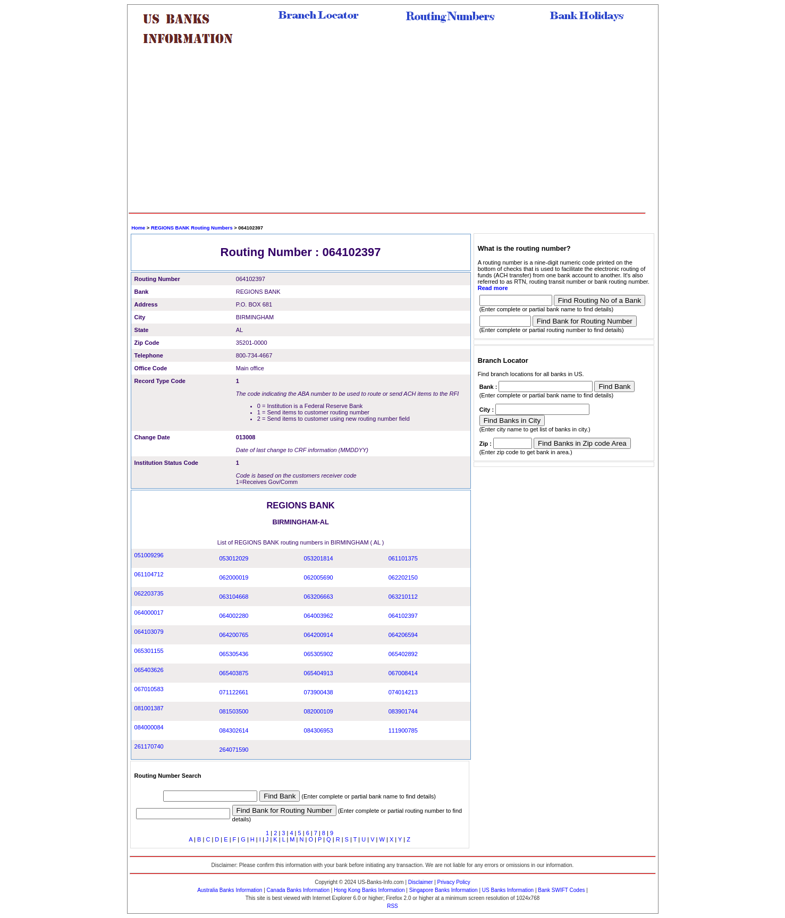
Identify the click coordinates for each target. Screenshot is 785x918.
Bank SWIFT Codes (561, 890)
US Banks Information (508, 890)
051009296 (149, 555)
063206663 (318, 596)
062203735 (149, 593)
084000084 (149, 727)
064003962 (318, 616)
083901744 (403, 711)
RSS (392, 906)
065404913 (318, 673)
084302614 (233, 730)
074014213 (403, 692)
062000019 (233, 577)
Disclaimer (420, 882)
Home (138, 228)
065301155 (149, 651)
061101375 (403, 558)
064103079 (149, 631)
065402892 (403, 654)
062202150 (403, 577)
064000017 (149, 612)
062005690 (318, 577)
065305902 (318, 654)
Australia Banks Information (229, 890)
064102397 (403, 616)
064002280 (233, 616)
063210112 (403, 596)
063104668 (233, 596)
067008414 (403, 673)
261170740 (149, 746)
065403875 (233, 673)
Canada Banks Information (298, 890)
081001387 (149, 708)
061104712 (149, 574)
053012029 (233, 558)
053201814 (318, 558)
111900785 (403, 730)
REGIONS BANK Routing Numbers (192, 228)
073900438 (318, 692)
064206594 (403, 635)
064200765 (233, 635)
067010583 (149, 689)
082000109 (318, 711)
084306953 (318, 730)
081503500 (233, 711)
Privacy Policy (453, 882)
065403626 (149, 670)
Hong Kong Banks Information (369, 890)
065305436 (233, 654)
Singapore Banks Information (443, 890)
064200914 (318, 635)
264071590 (233, 749)
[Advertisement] (387, 132)
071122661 (233, 692)
